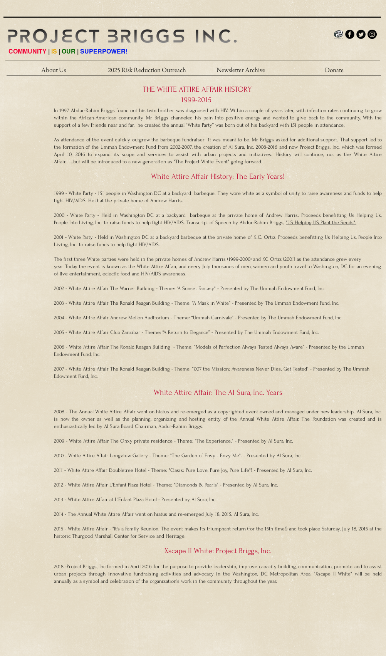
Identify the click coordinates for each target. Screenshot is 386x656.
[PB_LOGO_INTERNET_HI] (338, 34)
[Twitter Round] (361, 34)
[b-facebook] (349, 34)
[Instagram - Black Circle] (372, 34)
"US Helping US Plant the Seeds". (321, 222)
